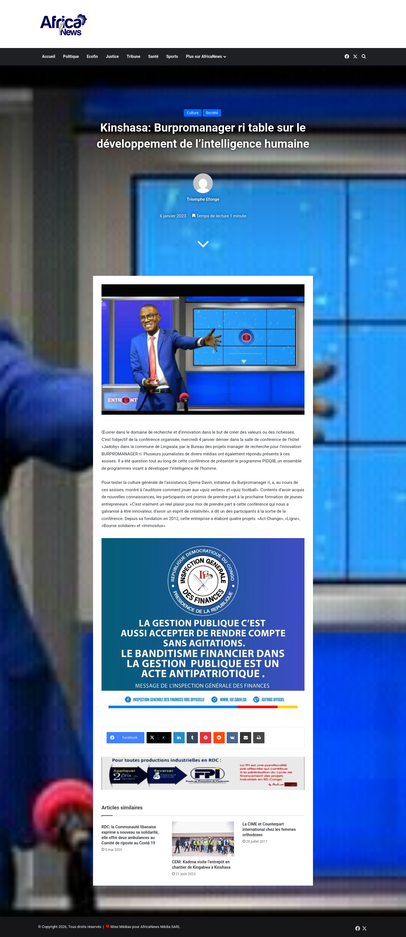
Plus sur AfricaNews (204, 56)
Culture (192, 113)
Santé (153, 56)
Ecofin (92, 56)
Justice (112, 56)
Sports (172, 56)
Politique (71, 56)
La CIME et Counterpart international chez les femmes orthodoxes (269, 829)
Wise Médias (120, 927)
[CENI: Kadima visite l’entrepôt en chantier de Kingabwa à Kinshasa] (203, 839)
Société (212, 113)
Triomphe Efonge (203, 199)
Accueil (48, 56)
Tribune (133, 56)
